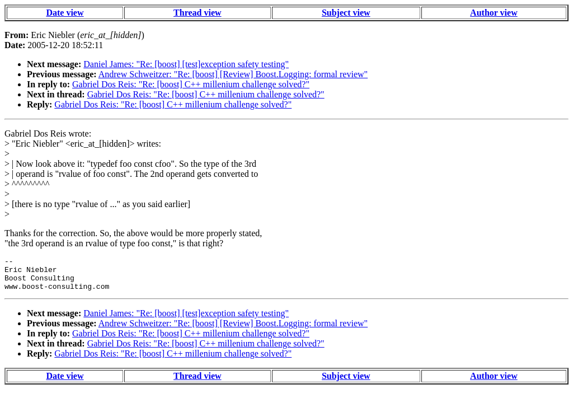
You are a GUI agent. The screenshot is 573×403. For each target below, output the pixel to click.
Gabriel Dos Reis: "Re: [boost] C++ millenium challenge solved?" (190, 84)
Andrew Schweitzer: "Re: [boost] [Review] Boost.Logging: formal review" (233, 74)
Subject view (346, 12)
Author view (494, 12)
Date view (64, 12)
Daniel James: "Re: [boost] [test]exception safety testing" (186, 64)
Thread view (197, 12)
